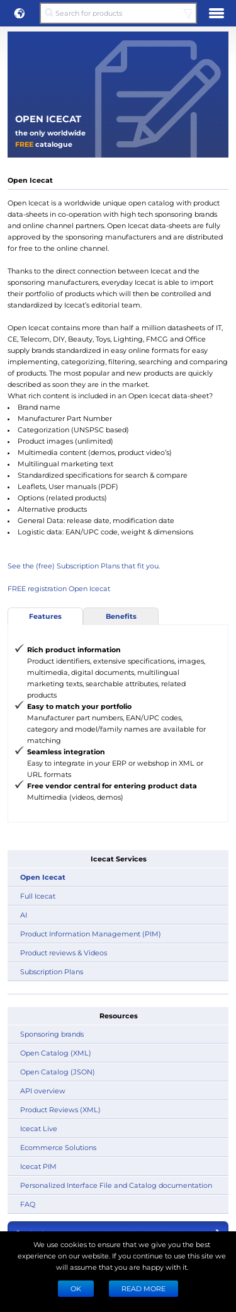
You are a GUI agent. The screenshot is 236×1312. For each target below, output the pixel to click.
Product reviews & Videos (63, 952)
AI (23, 914)
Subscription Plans (51, 971)
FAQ (27, 1203)
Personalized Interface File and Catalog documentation (116, 1185)
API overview (42, 1090)
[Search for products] (118, 13)
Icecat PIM (38, 1166)
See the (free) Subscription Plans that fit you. (84, 565)
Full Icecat (37, 895)
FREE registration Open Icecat (59, 588)
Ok (75, 1288)
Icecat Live (38, 1128)
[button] (19, 13)
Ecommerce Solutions (58, 1147)
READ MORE (143, 1288)
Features (45, 616)
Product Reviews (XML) (60, 1109)
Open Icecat (42, 876)
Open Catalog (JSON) (57, 1071)
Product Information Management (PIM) (90, 933)
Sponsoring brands (52, 1033)
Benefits (121, 616)
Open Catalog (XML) (55, 1052)
